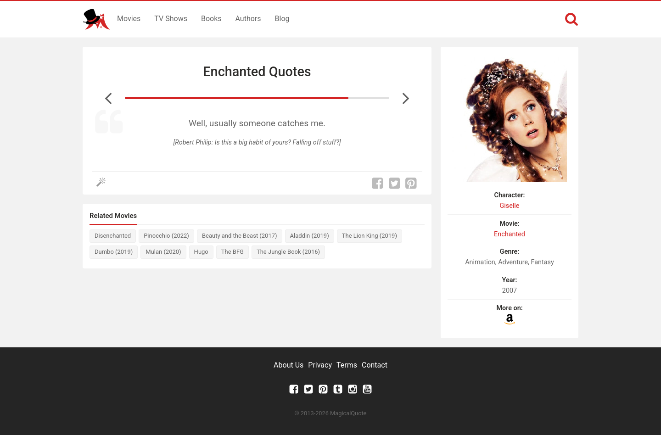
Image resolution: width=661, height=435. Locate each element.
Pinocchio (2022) (166, 235)
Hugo (201, 251)
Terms (346, 365)
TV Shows (170, 18)
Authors (248, 18)
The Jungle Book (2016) (288, 251)
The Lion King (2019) (369, 235)
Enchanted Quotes (257, 71)
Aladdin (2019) (309, 235)
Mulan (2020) (163, 251)
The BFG (232, 251)
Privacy (320, 365)
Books (211, 18)
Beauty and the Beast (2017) (239, 235)
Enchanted (509, 234)
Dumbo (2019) (114, 251)
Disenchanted (113, 235)
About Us (288, 365)
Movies (128, 18)
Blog (282, 18)
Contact (374, 365)
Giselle (510, 206)
